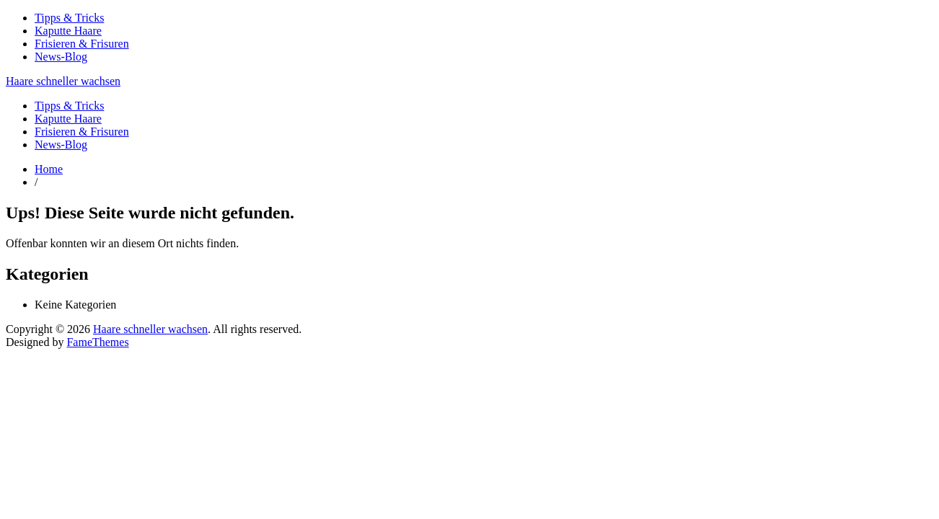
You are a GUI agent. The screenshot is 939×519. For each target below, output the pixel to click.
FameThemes (97, 342)
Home (49, 169)
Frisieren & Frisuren (82, 43)
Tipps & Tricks (69, 18)
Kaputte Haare (68, 31)
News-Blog (61, 56)
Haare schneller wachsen (63, 81)
